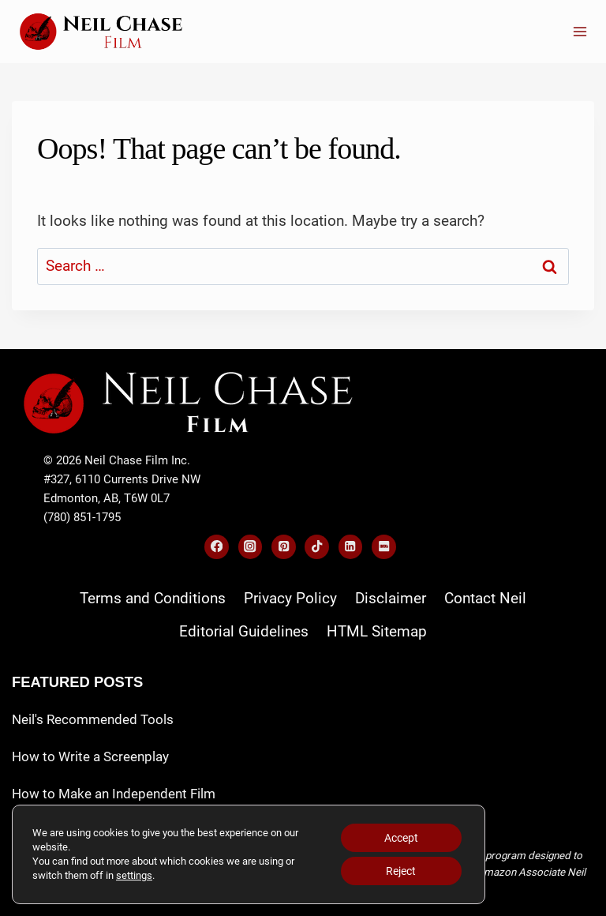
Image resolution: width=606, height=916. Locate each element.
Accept (401, 838)
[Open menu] (579, 31)
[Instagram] (250, 547)
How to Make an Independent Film (113, 794)
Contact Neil (485, 598)
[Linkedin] (351, 547)
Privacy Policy (290, 598)
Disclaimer (390, 598)
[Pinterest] (283, 547)
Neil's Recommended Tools (93, 719)
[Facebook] (216, 547)
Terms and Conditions (153, 598)
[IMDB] (384, 547)
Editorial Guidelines (244, 631)
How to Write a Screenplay (90, 756)
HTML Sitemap (377, 631)
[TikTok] (317, 547)
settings (134, 875)
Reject (401, 871)
